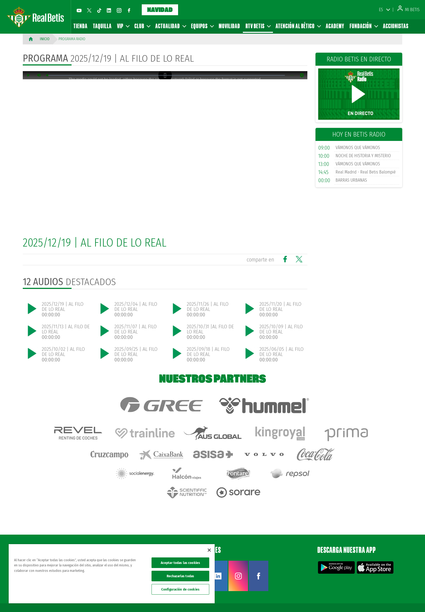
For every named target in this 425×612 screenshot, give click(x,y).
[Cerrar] (209, 550)
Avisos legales (319, 599)
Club (142, 25)
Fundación (364, 25)
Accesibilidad (385, 599)
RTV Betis (258, 25)
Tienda (80, 25)
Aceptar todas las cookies (180, 563)
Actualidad (170, 25)
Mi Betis (409, 9)
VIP (123, 25)
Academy (335, 25)
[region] (112, 573)
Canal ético (405, 599)
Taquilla (102, 25)
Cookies (368, 599)
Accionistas (395, 25)
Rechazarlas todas (180, 576)
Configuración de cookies (180, 589)
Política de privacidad (345, 599)
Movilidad (229, 25)
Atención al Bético (298, 25)
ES (381, 9)
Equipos (202, 25)
